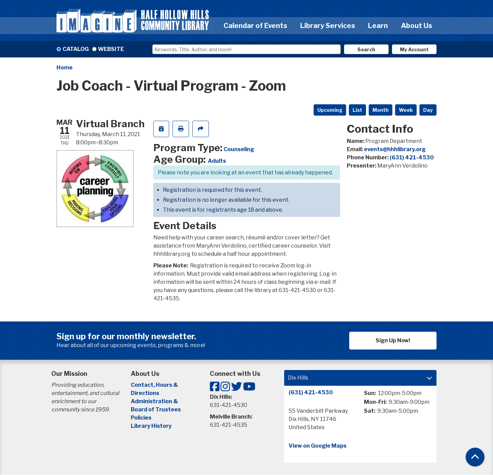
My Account (414, 49)
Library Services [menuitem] (327, 26)
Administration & (155, 401)
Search (366, 49)
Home (64, 67)
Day (428, 110)
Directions (145, 393)
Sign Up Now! (393, 340)
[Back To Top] (475, 457)
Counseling (239, 149)
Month (380, 110)
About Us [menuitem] (416, 26)
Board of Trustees (156, 409)
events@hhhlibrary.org (395, 149)
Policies (141, 417)
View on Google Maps (317, 446)
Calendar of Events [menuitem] (255, 26)
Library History (151, 426)
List (357, 110)
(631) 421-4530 (412, 157)
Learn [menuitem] (378, 26)
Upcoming (329, 110)
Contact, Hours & (155, 385)
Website (111, 49)
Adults (217, 161)
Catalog (76, 49)
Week (406, 110)
